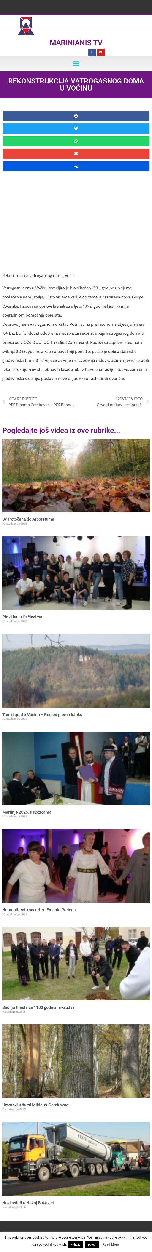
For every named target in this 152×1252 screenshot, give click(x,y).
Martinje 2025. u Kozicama (27, 812)
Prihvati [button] (75, 1244)
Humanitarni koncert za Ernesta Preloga (39, 909)
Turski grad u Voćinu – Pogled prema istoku (42, 714)
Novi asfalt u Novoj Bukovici (28, 1202)
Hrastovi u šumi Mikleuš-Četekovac (35, 1105)
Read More (110, 1244)
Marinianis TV (76, 42)
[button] (76, 64)
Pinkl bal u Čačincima (22, 617)
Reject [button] (92, 1244)
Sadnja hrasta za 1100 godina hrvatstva (38, 1007)
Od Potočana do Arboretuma (28, 519)
